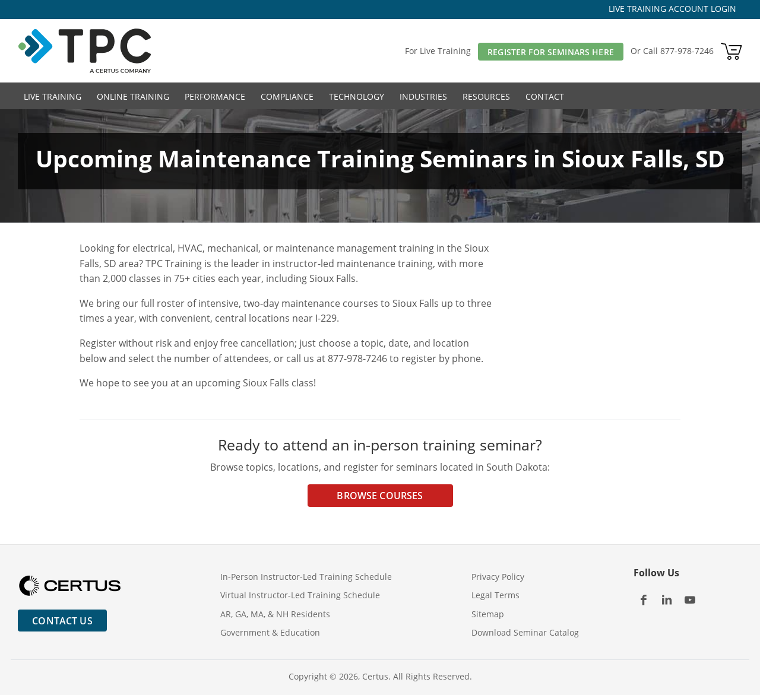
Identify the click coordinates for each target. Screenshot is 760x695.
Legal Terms (495, 595)
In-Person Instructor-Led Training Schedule (306, 576)
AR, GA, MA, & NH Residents (275, 614)
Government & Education (270, 632)
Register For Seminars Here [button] (550, 52)
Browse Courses (380, 495)
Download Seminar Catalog (525, 632)
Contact (544, 96)
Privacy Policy (497, 576)
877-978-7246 (687, 50)
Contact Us (62, 620)
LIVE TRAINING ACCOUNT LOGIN (672, 8)
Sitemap (487, 614)
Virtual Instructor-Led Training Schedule (300, 595)
